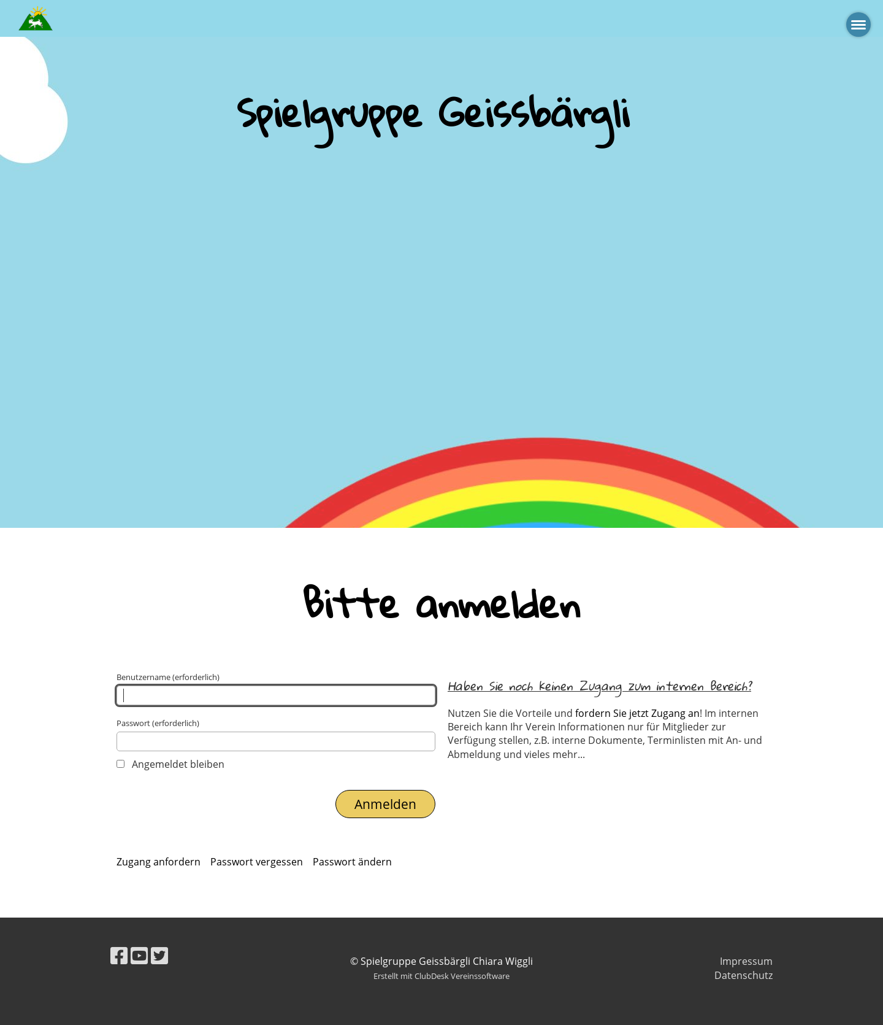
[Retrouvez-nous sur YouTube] (139, 955)
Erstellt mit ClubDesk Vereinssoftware (441, 975)
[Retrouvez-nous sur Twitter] (159, 955)
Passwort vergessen (256, 861)
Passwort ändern (352, 861)
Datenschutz (743, 975)
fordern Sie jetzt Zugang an (637, 713)
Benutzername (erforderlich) (276, 688)
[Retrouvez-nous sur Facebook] (119, 955)
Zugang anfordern (159, 861)
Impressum (746, 961)
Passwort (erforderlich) (276, 734)
